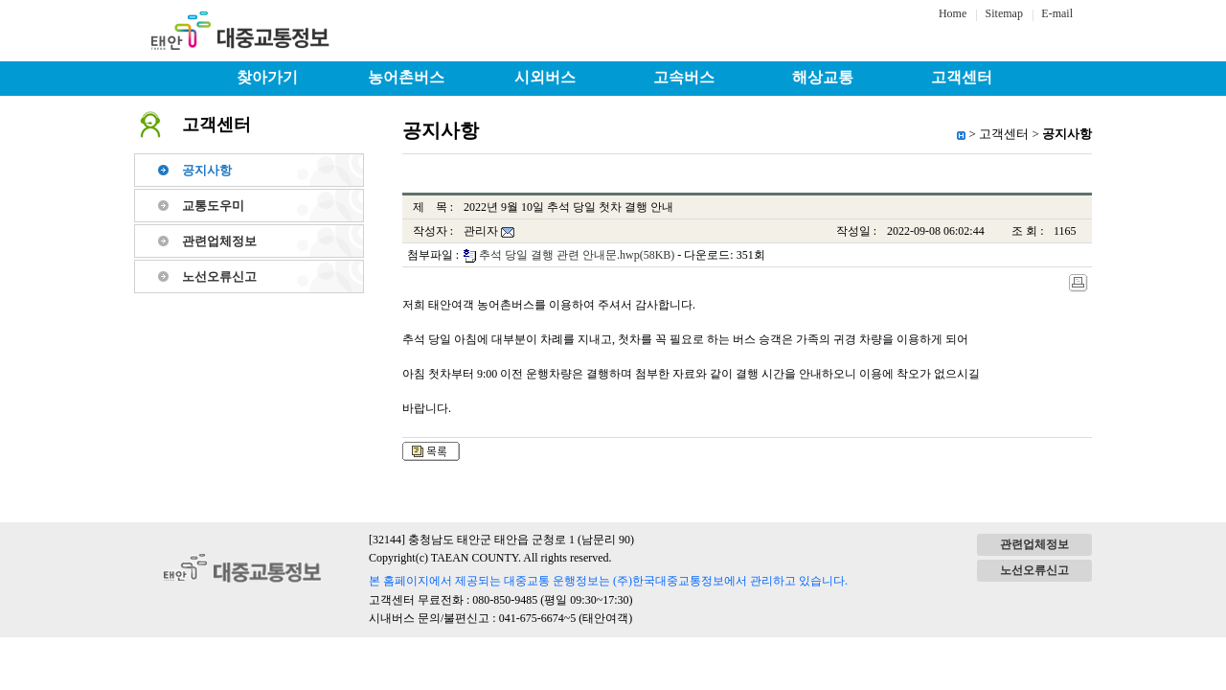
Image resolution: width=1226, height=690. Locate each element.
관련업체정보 (219, 241)
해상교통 (822, 77)
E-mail (1057, 13)
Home (952, 13)
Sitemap (1004, 13)
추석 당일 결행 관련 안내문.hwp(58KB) (576, 255)
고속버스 (684, 77)
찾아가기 (267, 77)
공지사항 (207, 170)
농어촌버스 (406, 77)
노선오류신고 (219, 276)
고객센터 (961, 77)
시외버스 (545, 77)
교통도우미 (213, 205)
